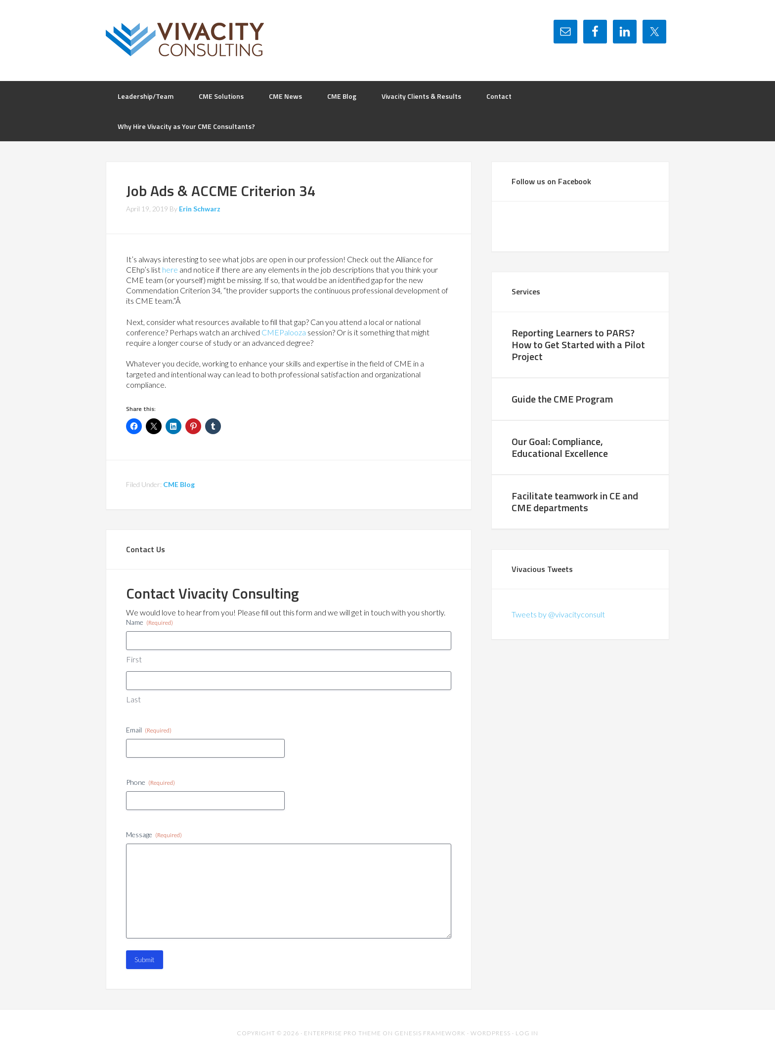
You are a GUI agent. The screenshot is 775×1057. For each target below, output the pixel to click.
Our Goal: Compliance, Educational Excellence (560, 447)
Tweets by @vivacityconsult (558, 614)
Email (149, 730)
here (170, 269)
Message (154, 834)
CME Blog (179, 484)
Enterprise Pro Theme (342, 1033)
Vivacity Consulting (185, 39)
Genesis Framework (430, 1033)
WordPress (491, 1033)
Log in (527, 1033)
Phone (150, 782)
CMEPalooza (283, 332)
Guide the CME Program (562, 399)
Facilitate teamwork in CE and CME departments (575, 501)
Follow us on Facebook (551, 181)
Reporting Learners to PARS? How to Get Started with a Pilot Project (578, 344)
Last (133, 699)
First (134, 659)
